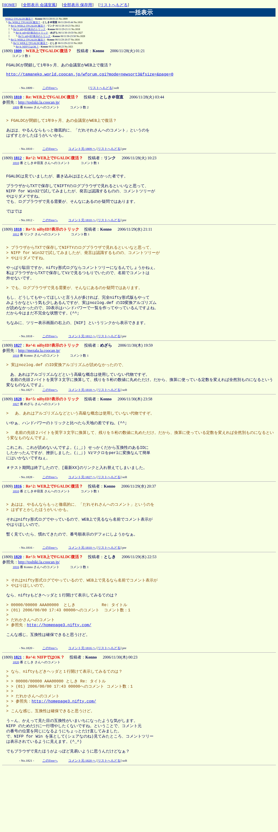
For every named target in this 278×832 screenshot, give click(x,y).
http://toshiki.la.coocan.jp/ (39, 107)
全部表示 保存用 (77, 5)
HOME (9, 5)
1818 (18, 242)
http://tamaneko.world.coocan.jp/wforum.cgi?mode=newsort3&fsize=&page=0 (89, 76)
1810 (18, 101)
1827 (18, 369)
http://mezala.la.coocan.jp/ (39, 374)
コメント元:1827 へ (82, 513)
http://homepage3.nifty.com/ (59, 672)
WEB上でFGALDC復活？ (19, 18)
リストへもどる (114, 5)
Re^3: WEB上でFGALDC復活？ (30, 43)
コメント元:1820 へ (82, 823)
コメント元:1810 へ (82, 233)
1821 (18, 707)
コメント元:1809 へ (82, 157)
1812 (18, 166)
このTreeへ (50, 92)
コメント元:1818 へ (82, 416)
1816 (18, 522)
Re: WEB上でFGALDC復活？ (24, 22)
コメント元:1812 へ (82, 360)
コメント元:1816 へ (82, 698)
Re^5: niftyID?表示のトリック (34, 36)
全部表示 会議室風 (39, 5)
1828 (18, 426)
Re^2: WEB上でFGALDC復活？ (28, 25)
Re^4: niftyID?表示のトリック (32, 32)
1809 (18, 51)
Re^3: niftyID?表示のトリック (29, 29)
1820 (18, 598)
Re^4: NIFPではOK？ (27, 46)
